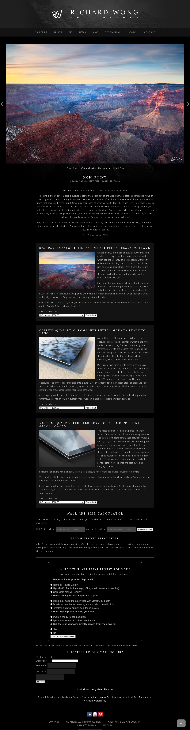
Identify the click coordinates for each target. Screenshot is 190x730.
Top (181, 723)
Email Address (44, 661)
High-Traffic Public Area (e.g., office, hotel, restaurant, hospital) (84, 588)
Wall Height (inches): (96, 529)
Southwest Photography (94, 697)
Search (133, 32)
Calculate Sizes (145, 529)
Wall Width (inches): (45, 529)
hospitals (101, 359)
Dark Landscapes (115, 697)
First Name (41, 665)
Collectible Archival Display (65, 592)
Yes (53, 629)
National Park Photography (138, 697)
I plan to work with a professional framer (72, 620)
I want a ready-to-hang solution (68, 617)
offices (118, 359)
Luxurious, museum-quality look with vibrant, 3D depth (80, 601)
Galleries (41, 32)
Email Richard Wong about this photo (95, 689)
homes (111, 466)
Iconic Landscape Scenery (68, 697)
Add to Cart (91, 315)
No (53, 633)
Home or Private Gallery (64, 585)
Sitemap (108, 725)
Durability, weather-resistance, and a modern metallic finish (82, 604)
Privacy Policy (86, 725)
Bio (71, 32)
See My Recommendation (63, 637)
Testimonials (113, 32)
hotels (110, 359)
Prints (58, 32)
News (82, 32)
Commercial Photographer (83, 722)
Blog (95, 32)
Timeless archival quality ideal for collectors (74, 608)
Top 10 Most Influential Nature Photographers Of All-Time (96, 168)
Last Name (41, 671)
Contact (149, 32)
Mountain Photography (95, 701)
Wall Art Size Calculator (124, 722)
